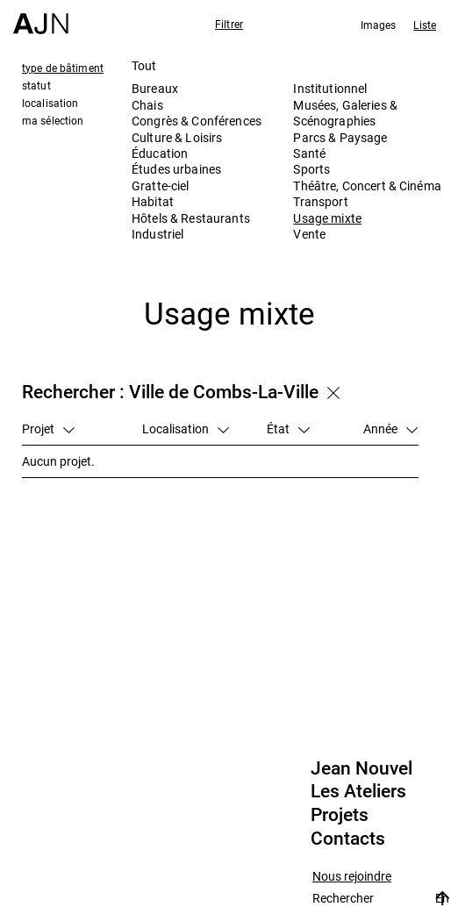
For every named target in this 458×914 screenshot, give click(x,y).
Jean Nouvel (361, 768)
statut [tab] (36, 85)
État (288, 428)
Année (390, 428)
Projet (48, 428)
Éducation (160, 153)
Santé (309, 153)
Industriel (157, 233)
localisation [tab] (50, 103)
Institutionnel (330, 88)
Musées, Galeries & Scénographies (345, 112)
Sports (311, 169)
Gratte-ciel (161, 185)
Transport (320, 201)
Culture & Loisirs (177, 137)
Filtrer (229, 24)
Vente (309, 233)
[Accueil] (40, 17)
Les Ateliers (358, 791)
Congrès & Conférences (196, 120)
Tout (144, 65)
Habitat (153, 201)
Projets (340, 814)
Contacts (348, 838)
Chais (147, 104)
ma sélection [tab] (52, 120)
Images (379, 25)
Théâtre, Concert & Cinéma (367, 185)
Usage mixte (327, 218)
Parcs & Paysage (340, 137)
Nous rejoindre (351, 876)
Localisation (185, 428)
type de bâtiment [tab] (63, 68)
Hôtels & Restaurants (191, 218)
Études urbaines (176, 169)
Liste (424, 25)
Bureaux (155, 88)
